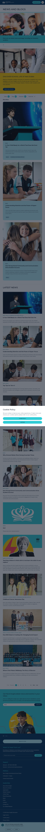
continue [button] (22, 422)
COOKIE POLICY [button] (22, 418)
